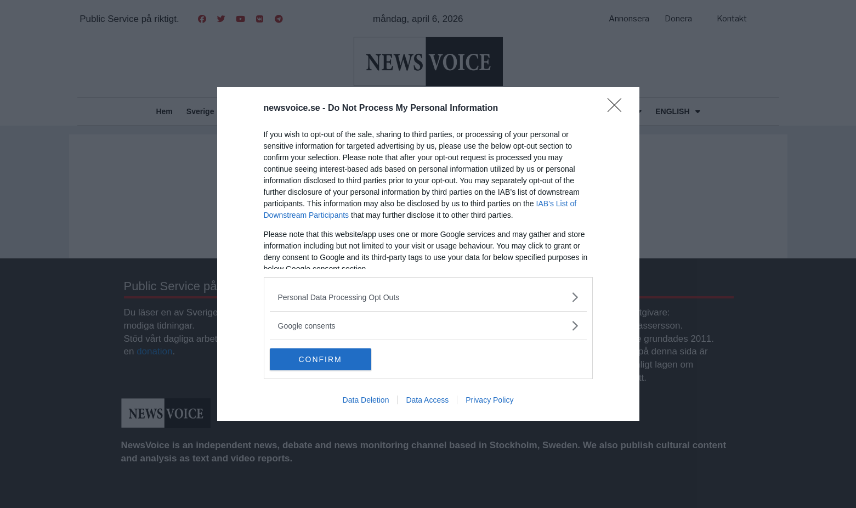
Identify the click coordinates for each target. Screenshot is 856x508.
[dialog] (428, 254)
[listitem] (428, 297)
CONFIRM (321, 359)
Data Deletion (366, 400)
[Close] (618, 108)
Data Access (427, 400)
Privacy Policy (489, 400)
